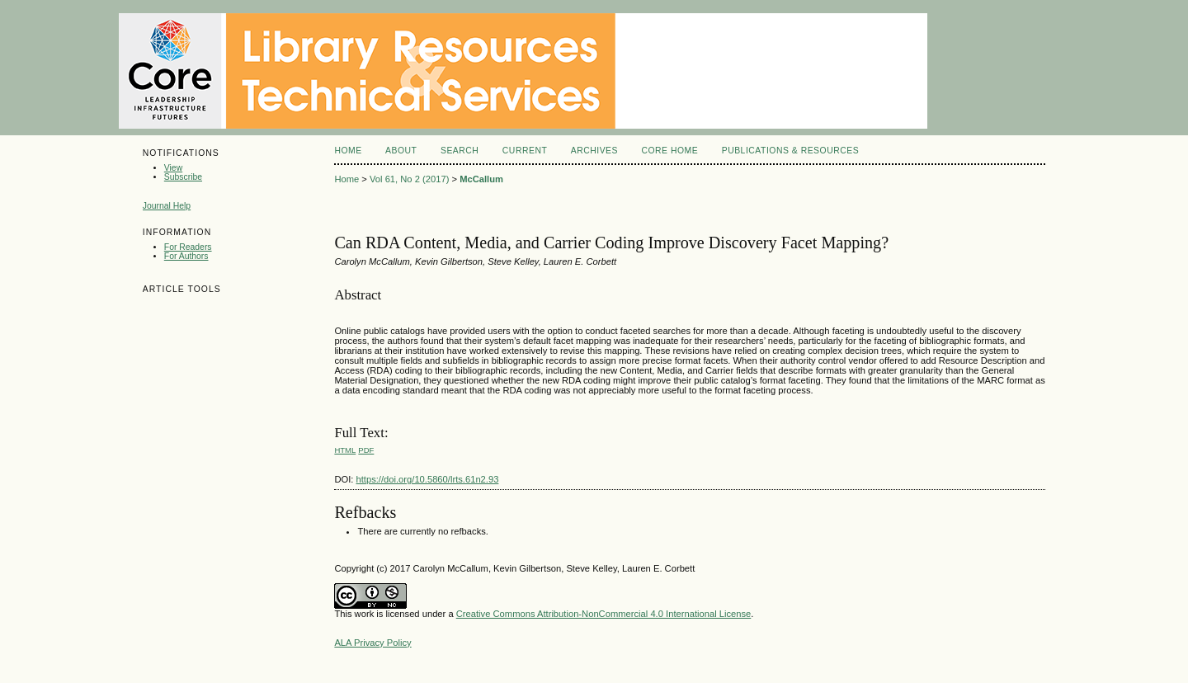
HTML (345, 450)
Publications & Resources (790, 150)
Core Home (669, 150)
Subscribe (183, 176)
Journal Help (167, 205)
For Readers (188, 247)
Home (347, 150)
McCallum (481, 179)
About (401, 150)
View (173, 167)
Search (459, 150)
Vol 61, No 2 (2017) (409, 179)
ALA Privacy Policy (372, 643)
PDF (366, 450)
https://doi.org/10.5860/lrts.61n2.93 (427, 479)
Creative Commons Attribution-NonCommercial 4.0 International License (604, 614)
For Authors (186, 256)
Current (524, 150)
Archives (594, 150)
